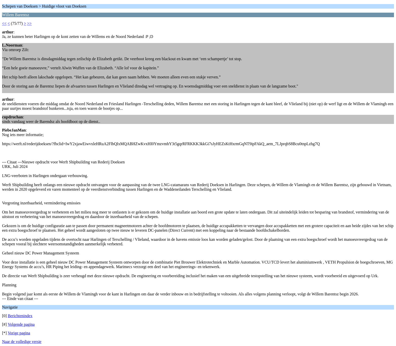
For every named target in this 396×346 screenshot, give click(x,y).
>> (29, 23)
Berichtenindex (20, 316)
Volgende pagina (21, 324)
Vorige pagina (19, 333)
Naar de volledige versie (21, 341)
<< (4, 23)
